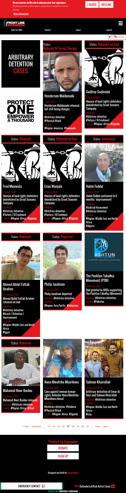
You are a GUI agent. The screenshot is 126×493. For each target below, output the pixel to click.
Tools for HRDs (16, 29)
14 (53, 426)
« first (26, 426)
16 (63, 426)
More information (21, 13)
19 (78, 426)
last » (106, 426)
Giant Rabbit (72, 472)
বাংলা (121, 37)
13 (48, 426)
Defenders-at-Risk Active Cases (92, 486)
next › (98, 426)
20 (82, 426)
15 (58, 426)
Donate (47, 29)
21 (87, 426)
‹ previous (36, 426)
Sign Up (63, 456)
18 (73, 426)
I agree (92, 4)
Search (109, 29)
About (78, 29)
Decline (106, 4)
